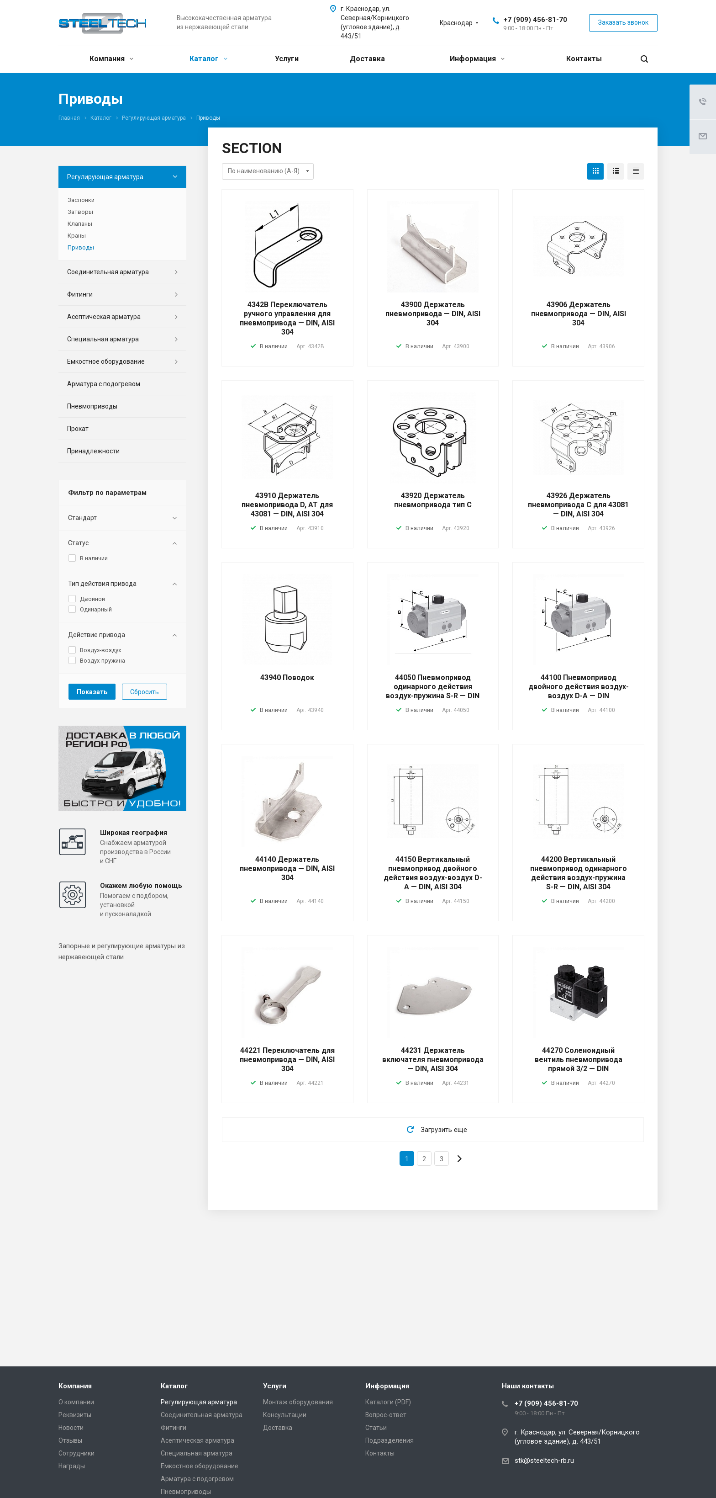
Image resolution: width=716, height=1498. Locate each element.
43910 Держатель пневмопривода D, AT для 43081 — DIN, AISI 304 (287, 504)
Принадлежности (93, 451)
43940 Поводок (287, 677)
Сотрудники (76, 1453)
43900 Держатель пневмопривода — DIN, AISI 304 (432, 313)
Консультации (284, 1414)
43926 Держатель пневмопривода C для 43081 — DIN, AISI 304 (578, 504)
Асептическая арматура (104, 316)
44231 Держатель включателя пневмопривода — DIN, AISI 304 (433, 1059)
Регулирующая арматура (105, 177)
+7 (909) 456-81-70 (535, 20)
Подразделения (389, 1440)
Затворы (80, 211)
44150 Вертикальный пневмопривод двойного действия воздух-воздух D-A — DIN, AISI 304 (433, 873)
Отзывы (70, 1440)
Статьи (376, 1427)
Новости (71, 1427)
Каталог (208, 58)
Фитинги (80, 294)
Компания (111, 58)
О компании (76, 1402)
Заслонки (81, 200)
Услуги (287, 58)
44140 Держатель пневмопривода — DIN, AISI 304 (287, 868)
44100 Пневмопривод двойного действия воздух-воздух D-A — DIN (578, 686)
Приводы (81, 247)
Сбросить (144, 692)
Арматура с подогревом (103, 384)
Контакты (584, 58)
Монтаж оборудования (298, 1402)
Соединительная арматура (108, 272)
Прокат (78, 428)
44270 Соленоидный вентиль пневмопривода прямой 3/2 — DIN (578, 1059)
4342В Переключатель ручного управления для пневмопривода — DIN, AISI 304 (287, 318)
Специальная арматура (103, 339)
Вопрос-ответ (385, 1414)
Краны (77, 235)
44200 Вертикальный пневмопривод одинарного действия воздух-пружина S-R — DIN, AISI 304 (578, 873)
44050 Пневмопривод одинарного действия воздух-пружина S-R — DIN (432, 686)
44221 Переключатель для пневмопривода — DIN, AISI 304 (287, 1059)
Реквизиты (74, 1414)
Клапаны (80, 223)
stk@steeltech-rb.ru (544, 1460)
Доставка (367, 58)
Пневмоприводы (92, 406)
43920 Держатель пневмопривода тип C (433, 500)
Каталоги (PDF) (388, 1402)
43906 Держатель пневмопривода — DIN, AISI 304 (578, 313)
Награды (71, 1466)
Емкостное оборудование (106, 361)
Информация (477, 58)
